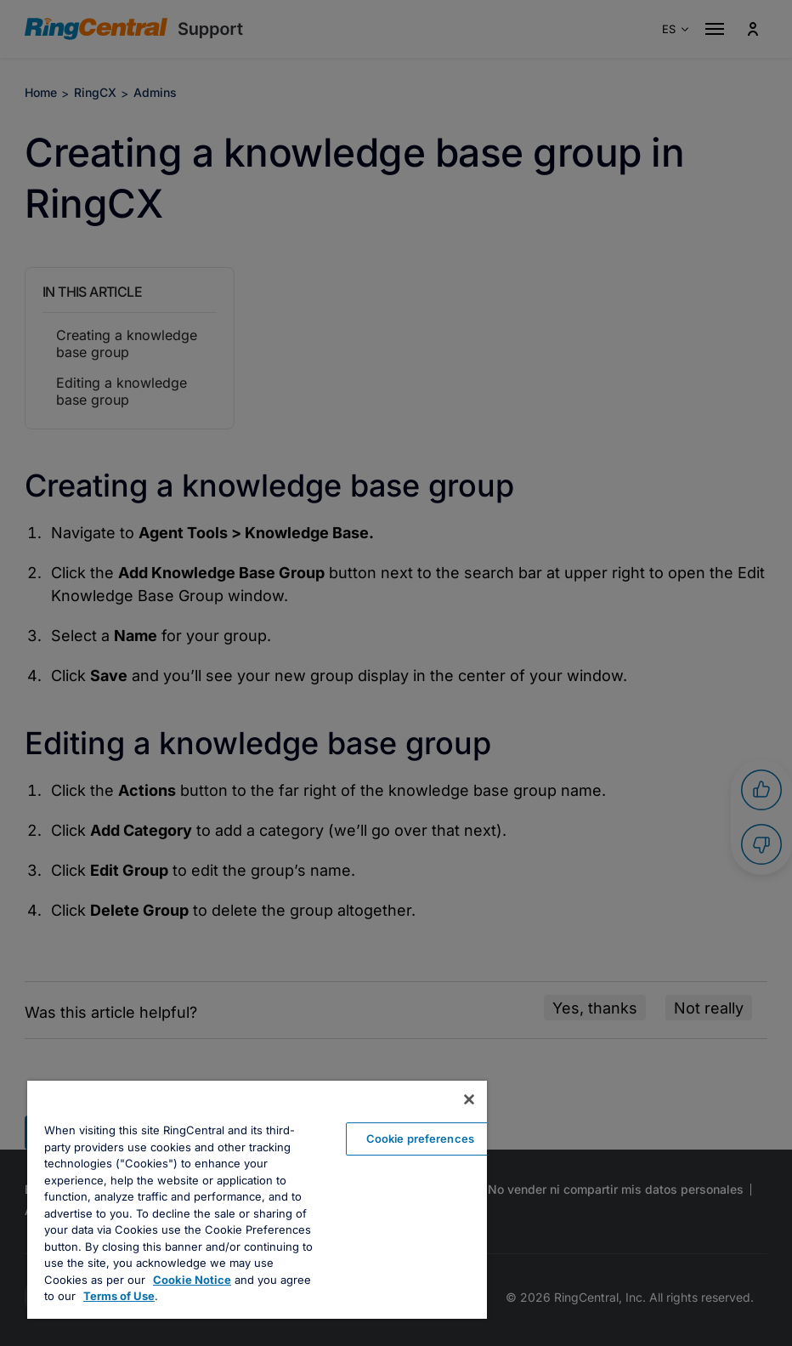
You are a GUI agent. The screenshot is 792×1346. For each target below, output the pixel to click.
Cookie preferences (420, 1138)
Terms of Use (119, 1296)
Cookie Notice (192, 1279)
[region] (257, 1200)
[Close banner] (469, 1099)
